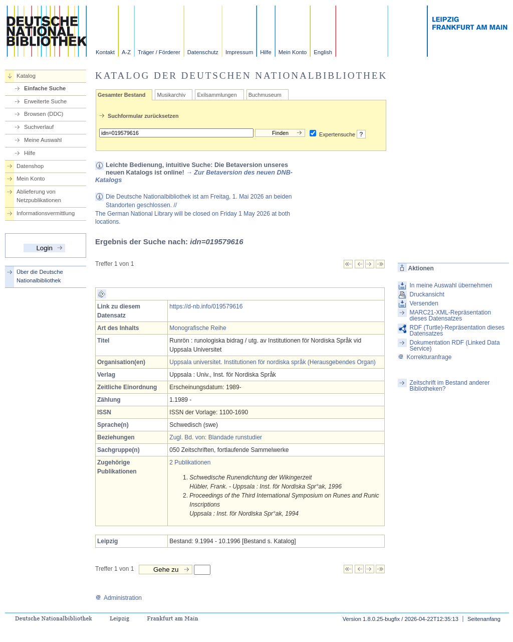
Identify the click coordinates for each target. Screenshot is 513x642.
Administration (118, 597)
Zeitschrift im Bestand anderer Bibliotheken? (449, 385)
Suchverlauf (39, 127)
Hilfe (265, 52)
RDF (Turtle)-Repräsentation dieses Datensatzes (456, 330)
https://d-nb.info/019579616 (205, 306)
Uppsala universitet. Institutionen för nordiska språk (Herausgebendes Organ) (272, 362)
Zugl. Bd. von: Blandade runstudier (215, 437)
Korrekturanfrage (424, 357)
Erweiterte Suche (45, 101)
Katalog (26, 76)
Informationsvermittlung (46, 213)
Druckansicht (426, 294)
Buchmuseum (265, 95)
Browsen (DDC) (43, 114)
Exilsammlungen (216, 95)
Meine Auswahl (43, 140)
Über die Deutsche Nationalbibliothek (40, 276)
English (323, 52)
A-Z (126, 52)
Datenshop (30, 166)
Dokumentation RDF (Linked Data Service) (454, 345)
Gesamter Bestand (121, 95)
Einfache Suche (45, 88)
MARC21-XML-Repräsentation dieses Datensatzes (450, 315)
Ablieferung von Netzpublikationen (39, 196)
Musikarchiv (171, 95)
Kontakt (105, 52)
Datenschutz (202, 52)
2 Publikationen (189, 462)
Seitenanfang (483, 619)
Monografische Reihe (197, 328)
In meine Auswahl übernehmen (450, 285)
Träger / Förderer (159, 52)
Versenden (423, 303)
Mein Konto (293, 52)
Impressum (239, 52)
